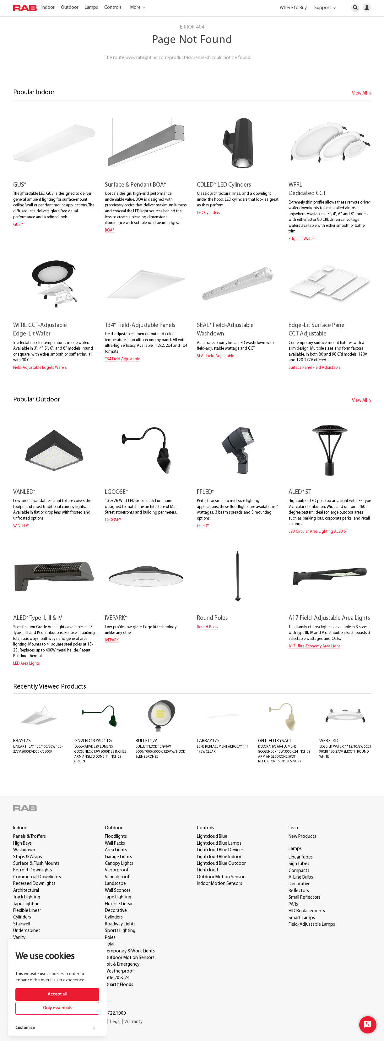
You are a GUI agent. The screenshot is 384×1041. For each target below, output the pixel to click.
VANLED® (21, 526)
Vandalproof (117, 877)
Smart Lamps (302, 918)
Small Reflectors (305, 897)
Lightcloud (207, 870)
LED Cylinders (208, 213)
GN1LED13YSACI (274, 741)
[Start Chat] (367, 1024)
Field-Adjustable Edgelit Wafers (40, 368)
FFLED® (203, 526)
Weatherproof (119, 971)
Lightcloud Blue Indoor (219, 857)
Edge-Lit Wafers (302, 239)
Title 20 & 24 (117, 978)
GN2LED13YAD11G (93, 741)
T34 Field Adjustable (122, 359)
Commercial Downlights (37, 877)
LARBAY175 (208, 741)
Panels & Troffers (29, 836)
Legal (115, 1022)
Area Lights (116, 850)
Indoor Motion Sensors (219, 883)
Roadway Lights (120, 924)
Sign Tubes (299, 864)
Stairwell (21, 924)
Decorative (116, 910)
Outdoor (69, 7)
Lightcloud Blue (212, 836)
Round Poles (212, 618)
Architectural (26, 890)
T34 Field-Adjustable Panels (140, 326)
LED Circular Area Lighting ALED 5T (318, 532)
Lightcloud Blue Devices (220, 850)
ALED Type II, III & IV (37, 618)
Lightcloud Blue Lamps (219, 843)
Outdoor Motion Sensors (129, 958)
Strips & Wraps (27, 857)
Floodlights (116, 836)
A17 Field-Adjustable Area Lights (329, 618)
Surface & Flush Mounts (36, 863)
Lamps (91, 7)
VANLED (24, 492)
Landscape (115, 883)
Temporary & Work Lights (130, 951)
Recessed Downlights (34, 883)
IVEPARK (116, 618)
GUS (19, 185)
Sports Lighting (120, 931)
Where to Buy (293, 8)
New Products (302, 836)
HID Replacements (307, 911)
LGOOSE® (113, 520)
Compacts (299, 871)
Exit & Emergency (122, 964)
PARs (293, 904)
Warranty (133, 1022)
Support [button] (326, 8)
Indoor (48, 7)
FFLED (205, 492)
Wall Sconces (118, 890)
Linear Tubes (301, 857)
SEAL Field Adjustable (215, 356)
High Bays (22, 843)
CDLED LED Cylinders (224, 185)
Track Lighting (26, 897)
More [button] (138, 7)
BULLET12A (147, 741)
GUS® (18, 225)
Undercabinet (26, 931)
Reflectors (299, 891)
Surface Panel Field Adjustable (314, 368)
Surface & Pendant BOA (135, 185)
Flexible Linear (27, 910)
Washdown (24, 850)
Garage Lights (118, 857)
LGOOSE (116, 492)
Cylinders (22, 917)
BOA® (110, 230)
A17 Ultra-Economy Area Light (314, 646)
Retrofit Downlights (32, 870)
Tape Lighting (26, 904)
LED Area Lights (26, 664)
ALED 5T (300, 492)
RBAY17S (22, 741)
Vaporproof (117, 870)
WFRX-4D (328, 741)
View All (363, 93)
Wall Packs (115, 843)
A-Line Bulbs (301, 877)
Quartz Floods (119, 985)
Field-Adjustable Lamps (312, 924)
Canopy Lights (119, 863)
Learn (294, 828)
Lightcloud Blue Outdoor (221, 863)
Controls (113, 7)
